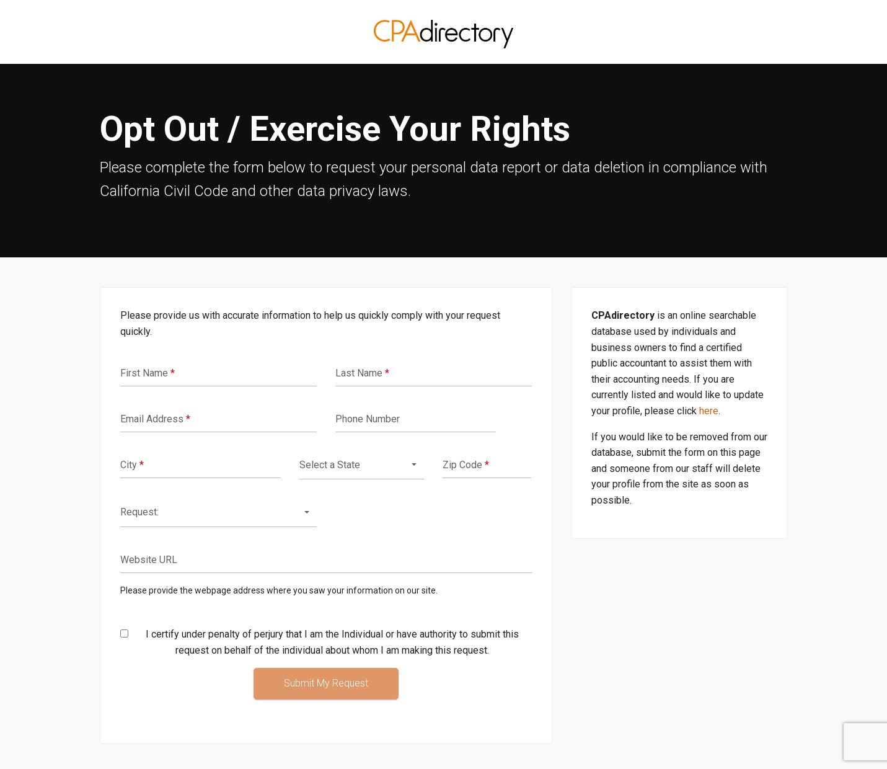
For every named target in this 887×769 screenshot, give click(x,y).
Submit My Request (326, 683)
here (708, 411)
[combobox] (361, 465)
